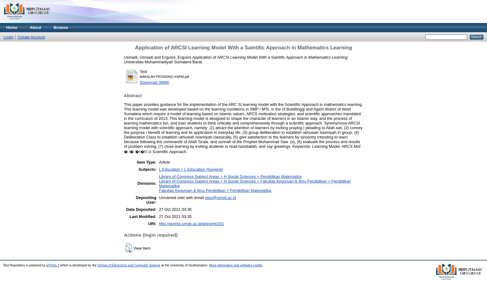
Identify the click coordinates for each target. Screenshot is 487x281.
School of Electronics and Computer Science (129, 265)
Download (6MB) (154, 82)
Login (8, 37)
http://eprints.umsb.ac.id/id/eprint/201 (191, 223)
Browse (61, 27)
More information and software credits (235, 265)
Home (11, 27)
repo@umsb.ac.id (220, 197)
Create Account (31, 37)
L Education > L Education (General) (191, 169)
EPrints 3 (52, 265)
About (35, 27)
